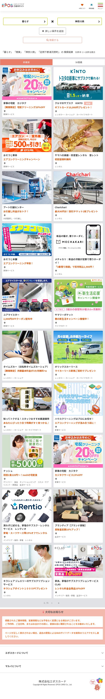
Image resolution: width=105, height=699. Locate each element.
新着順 (26, 62)
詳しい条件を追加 (53, 31)
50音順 (78, 62)
